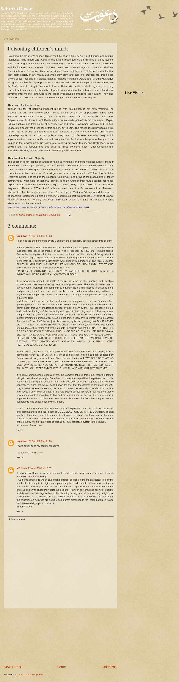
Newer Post (12, 667)
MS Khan (22, 468)
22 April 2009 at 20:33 (39, 468)
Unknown (22, 236)
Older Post (109, 667)
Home (61, 667)
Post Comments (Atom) (30, 674)
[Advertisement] (61, 636)
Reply (20, 430)
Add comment (17, 519)
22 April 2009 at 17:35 (40, 441)
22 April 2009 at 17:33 (40, 236)
